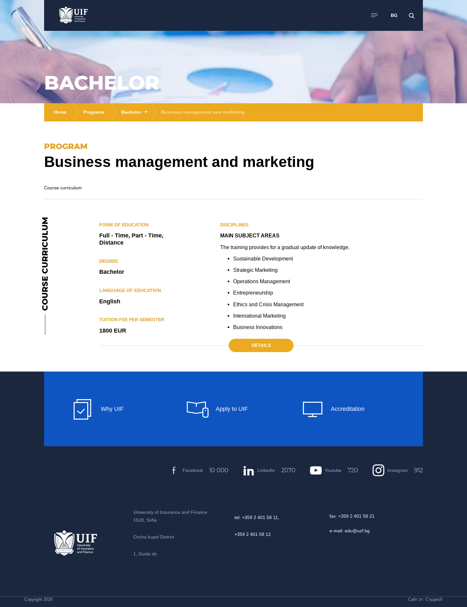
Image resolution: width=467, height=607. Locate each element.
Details (261, 345)
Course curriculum (63, 187)
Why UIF (98, 409)
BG (394, 15)
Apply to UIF (217, 409)
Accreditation (333, 409)
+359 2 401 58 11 (260, 517)
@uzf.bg (361, 530)
